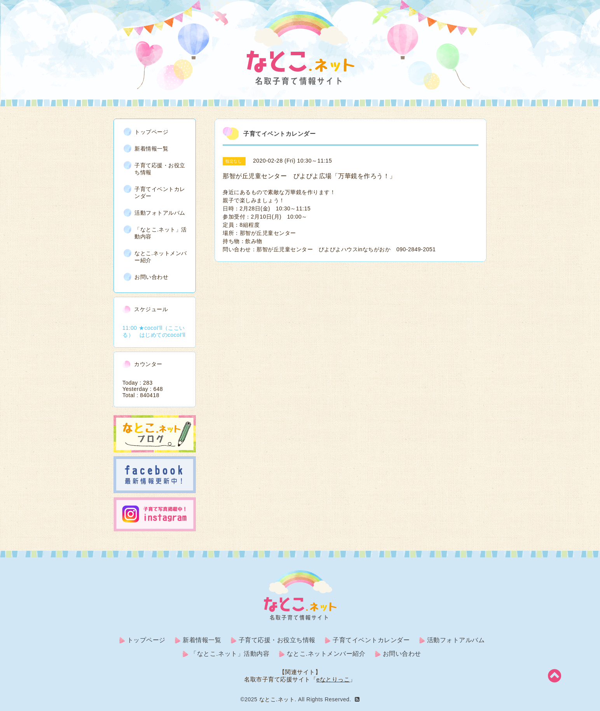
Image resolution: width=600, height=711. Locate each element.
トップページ (151, 132)
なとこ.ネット (277, 699)
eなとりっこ (333, 679)
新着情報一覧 (151, 148)
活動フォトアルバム (159, 213)
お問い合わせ (151, 277)
